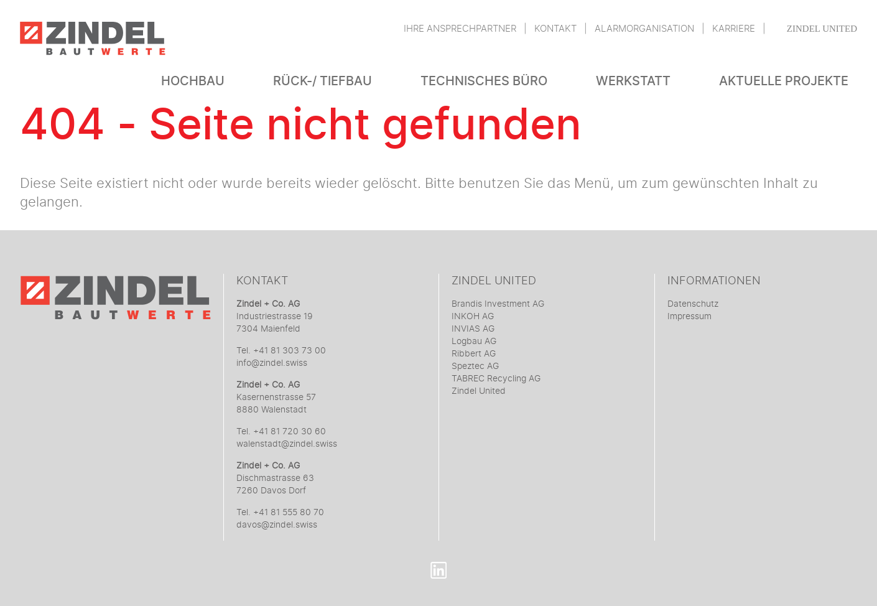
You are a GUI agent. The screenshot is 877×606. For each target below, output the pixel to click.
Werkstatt (633, 80)
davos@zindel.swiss (276, 525)
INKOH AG (473, 316)
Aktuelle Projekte (783, 80)
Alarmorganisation (644, 29)
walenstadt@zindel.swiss (286, 444)
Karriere (733, 29)
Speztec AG (475, 366)
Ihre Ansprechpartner (460, 29)
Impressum (689, 316)
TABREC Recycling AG (496, 379)
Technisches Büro (483, 80)
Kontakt (555, 29)
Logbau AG (474, 341)
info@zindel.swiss (271, 363)
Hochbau (193, 80)
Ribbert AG (474, 354)
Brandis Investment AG (498, 304)
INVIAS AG (473, 329)
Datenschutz (692, 304)
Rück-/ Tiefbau (322, 80)
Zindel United (822, 29)
